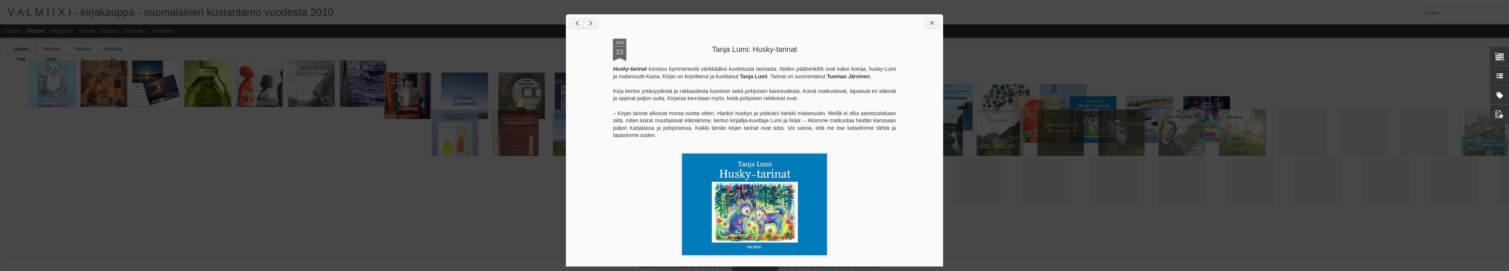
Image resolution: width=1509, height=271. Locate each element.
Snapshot (135, 31)
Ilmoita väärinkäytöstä (859, 267)
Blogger (829, 267)
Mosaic (86, 31)
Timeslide (162, 31)
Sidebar (109, 31)
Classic (12, 31)
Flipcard (35, 31)
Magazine (61, 31)
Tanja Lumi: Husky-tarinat (754, 49)
